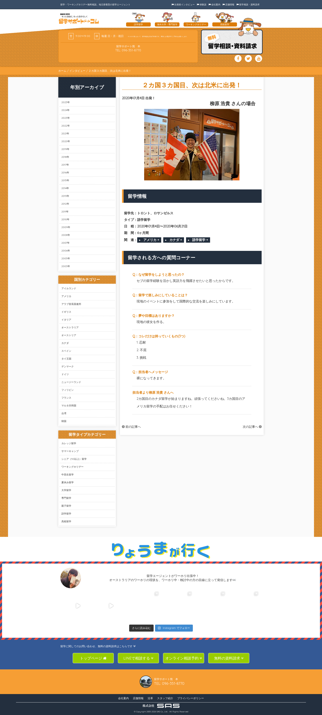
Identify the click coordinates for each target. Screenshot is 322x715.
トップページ (93, 658)
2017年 (65, 164)
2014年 (65, 188)
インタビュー (77, 70)
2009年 (65, 227)
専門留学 (66, 497)
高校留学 (66, 521)
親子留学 (66, 505)
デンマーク (67, 366)
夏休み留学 (67, 482)
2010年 (65, 219)
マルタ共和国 (68, 405)
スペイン (66, 350)
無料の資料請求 (229, 658)
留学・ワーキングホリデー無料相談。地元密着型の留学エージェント (95, 4)
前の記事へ (131, 427)
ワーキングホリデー (72, 466)
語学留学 (66, 513)
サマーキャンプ (70, 451)
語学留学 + (200, 240)
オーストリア (68, 335)
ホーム (62, 70)
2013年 (65, 195)
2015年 (65, 180)
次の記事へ (252, 427)
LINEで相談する (138, 658)
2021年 (65, 133)
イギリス (66, 311)
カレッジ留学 (68, 443)
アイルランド (68, 288)
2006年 (65, 250)
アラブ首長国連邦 (71, 304)
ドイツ (65, 374)
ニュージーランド (71, 382)
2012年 (65, 203)
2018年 (65, 156)
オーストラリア (70, 327)
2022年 (65, 125)
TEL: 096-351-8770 (128, 50)
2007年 (65, 242)
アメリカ (66, 296)
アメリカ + (151, 240)
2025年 (65, 102)
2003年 (65, 266)
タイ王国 (66, 358)
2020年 (65, 141)
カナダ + (175, 240)
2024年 (65, 110)
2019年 (65, 149)
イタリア (66, 319)
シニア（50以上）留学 (74, 458)
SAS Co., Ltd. (162, 711)
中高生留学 (67, 474)
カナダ (65, 343)
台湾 (63, 413)
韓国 (63, 421)
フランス (66, 397)
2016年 (65, 172)
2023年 (65, 117)
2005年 (65, 258)
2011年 (65, 211)
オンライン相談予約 (183, 658)
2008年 (65, 234)
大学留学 (66, 490)
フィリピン (67, 389)
